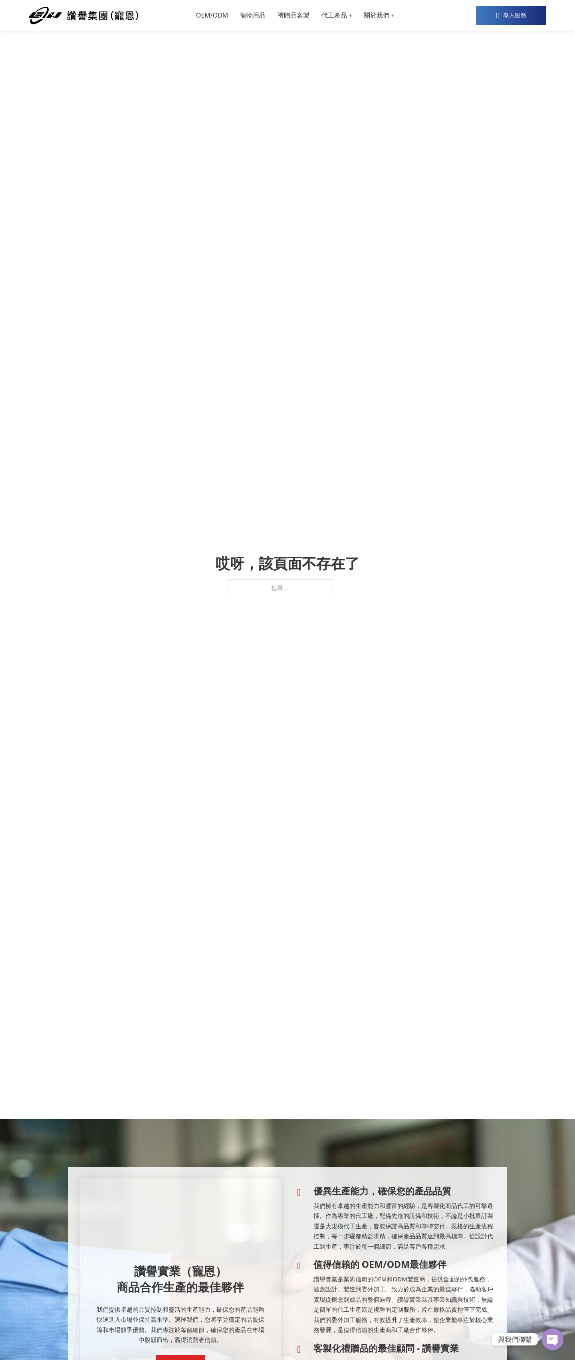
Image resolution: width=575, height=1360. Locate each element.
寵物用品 (253, 15)
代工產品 (334, 15)
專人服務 (511, 16)
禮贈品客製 (293, 15)
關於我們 (376, 15)
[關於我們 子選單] (392, 15)
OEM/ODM (212, 15)
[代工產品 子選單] (350, 15)
